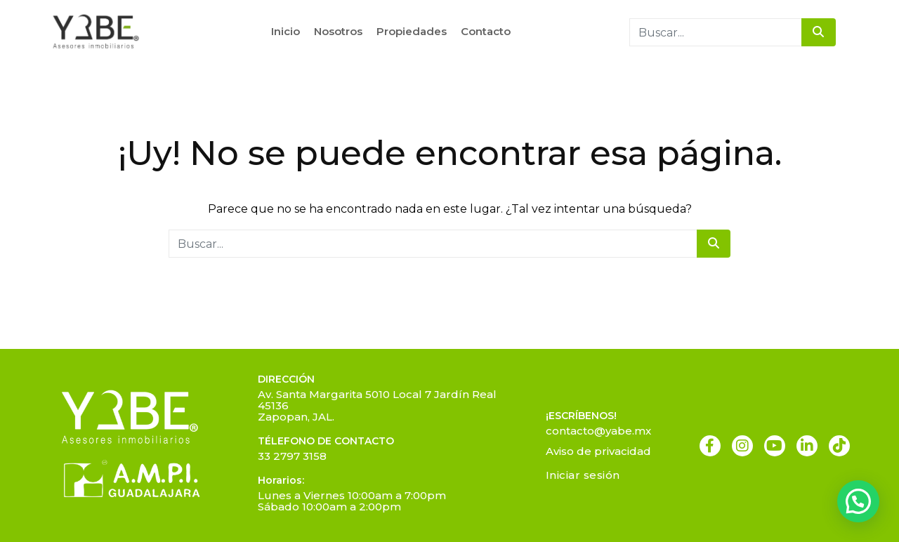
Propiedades (411, 31)
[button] (858, 501)
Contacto (486, 31)
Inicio (285, 31)
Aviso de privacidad (598, 451)
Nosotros (338, 31)
